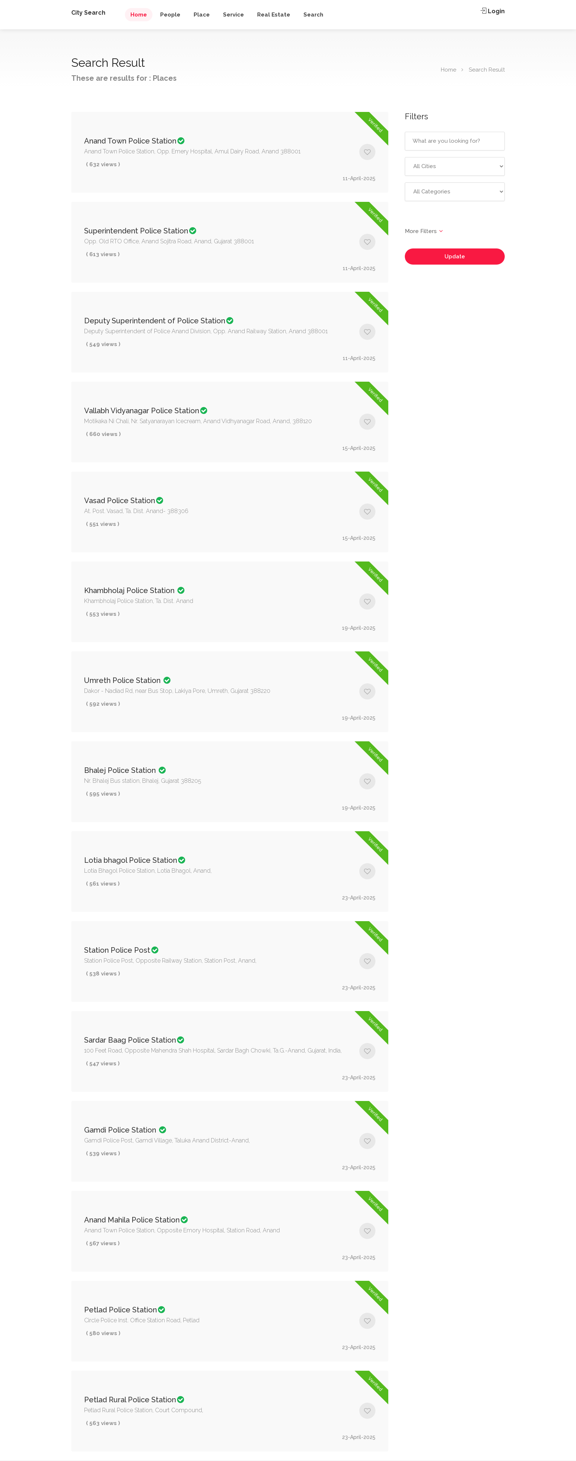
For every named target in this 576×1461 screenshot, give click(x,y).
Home (138, 14)
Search (313, 14)
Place (202, 14)
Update (454, 256)
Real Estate (273, 14)
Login (492, 11)
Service (233, 14)
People (170, 14)
